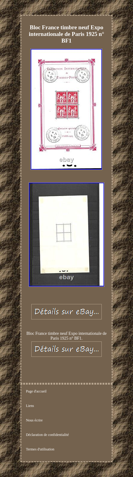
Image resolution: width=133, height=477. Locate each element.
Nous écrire (34, 420)
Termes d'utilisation (40, 449)
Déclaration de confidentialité (47, 435)
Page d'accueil (36, 391)
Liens (30, 406)
